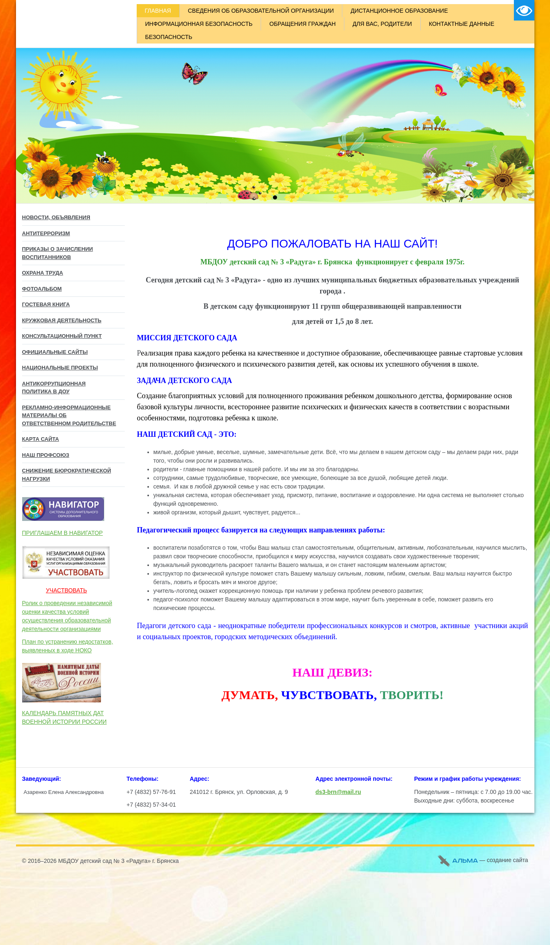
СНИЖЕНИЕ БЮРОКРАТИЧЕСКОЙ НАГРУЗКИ (66, 475)
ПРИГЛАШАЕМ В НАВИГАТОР (62, 533)
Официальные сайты (55, 352)
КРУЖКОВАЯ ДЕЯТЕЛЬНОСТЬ (62, 320)
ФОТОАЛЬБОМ (42, 289)
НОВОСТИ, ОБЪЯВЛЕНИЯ (56, 217)
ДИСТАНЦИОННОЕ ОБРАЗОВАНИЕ (399, 10)
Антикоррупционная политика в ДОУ (54, 388)
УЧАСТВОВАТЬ (66, 590)
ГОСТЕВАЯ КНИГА (46, 304)
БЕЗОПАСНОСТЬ (168, 37)
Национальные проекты (60, 368)
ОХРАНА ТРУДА (42, 273)
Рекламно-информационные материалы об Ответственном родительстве (69, 415)
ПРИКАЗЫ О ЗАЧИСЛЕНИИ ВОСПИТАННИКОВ (57, 253)
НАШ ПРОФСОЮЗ (45, 455)
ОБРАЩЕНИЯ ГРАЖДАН (302, 24)
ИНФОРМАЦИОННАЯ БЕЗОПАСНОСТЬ (199, 24)
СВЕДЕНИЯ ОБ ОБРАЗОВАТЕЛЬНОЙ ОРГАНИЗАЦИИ (261, 10)
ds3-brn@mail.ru (338, 792)
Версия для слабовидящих (524, 10)
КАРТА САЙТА (40, 439)
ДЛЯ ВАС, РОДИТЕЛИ (382, 24)
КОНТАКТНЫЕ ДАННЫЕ (462, 24)
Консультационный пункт (62, 336)
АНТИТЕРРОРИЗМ (46, 233)
